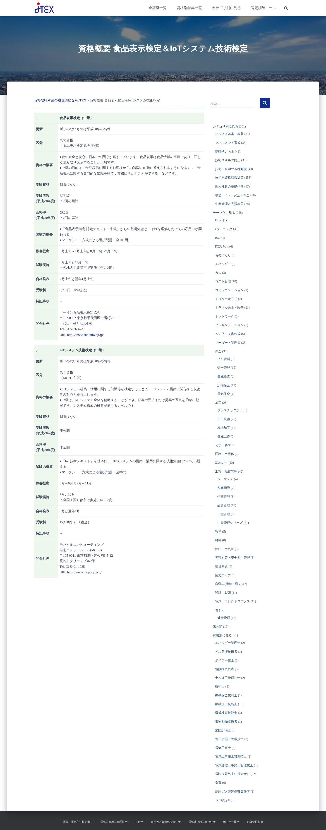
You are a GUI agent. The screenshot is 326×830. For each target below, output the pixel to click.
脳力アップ (223, 575)
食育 (218, 782)
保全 (218, 351)
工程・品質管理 (226, 471)
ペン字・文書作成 (227, 334)
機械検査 (223, 376)
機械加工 (223, 428)
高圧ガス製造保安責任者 (232, 791)
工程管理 (223, 514)
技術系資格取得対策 (229, 177)
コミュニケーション (229, 290)
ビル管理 (223, 359)
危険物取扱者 (224, 669)
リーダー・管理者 (227, 342)
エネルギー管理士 (227, 643)
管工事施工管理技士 (229, 739)
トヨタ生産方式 (226, 299)
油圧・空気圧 (224, 549)
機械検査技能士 (226, 713)
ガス (218, 272)
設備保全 (223, 385)
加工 (218, 402)
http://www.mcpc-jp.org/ (84, 571)
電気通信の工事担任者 (202, 821)
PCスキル (221, 246)
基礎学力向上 (224, 151)
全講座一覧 (159, 8)
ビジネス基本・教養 (229, 134)
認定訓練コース (263, 8)
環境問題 (221, 566)
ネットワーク (224, 316)
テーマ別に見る (224, 212)
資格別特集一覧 (191, 8)
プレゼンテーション (229, 325)
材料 (218, 540)
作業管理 (223, 496)
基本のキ (221, 462)
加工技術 (223, 419)
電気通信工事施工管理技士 (234, 765)
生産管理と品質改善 (229, 204)
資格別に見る (222, 635)
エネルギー (223, 264)
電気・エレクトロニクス (232, 601)
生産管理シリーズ (230, 522)
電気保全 (223, 394)
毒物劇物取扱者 (226, 721)
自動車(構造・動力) (228, 584)
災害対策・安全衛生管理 (232, 557)
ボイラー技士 (224, 660)
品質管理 (223, 505)
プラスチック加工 (230, 410)
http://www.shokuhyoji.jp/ (85, 334)
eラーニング (223, 229)
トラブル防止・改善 (229, 307)
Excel (218, 220)
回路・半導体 (224, 454)
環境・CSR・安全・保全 (232, 195)
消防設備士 (223, 730)
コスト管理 (223, 281)
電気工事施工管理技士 (231, 756)
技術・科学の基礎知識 (231, 169)
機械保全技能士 (226, 695)
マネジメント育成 (227, 142)
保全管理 (223, 367)
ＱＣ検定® (222, 800)
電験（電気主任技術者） (232, 774)
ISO (217, 238)
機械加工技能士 (226, 704)
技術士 (220, 686)
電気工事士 (223, 748)
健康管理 (223, 618)
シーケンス (225, 479)
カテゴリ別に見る (228, 8)
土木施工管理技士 (227, 678)
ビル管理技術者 (226, 651)
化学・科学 (223, 445)
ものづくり (223, 255)
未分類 (217, 626)
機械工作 (223, 436)
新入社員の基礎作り (229, 186)
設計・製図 (223, 592)
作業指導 (223, 488)
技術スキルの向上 (227, 160)
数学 (218, 531)
